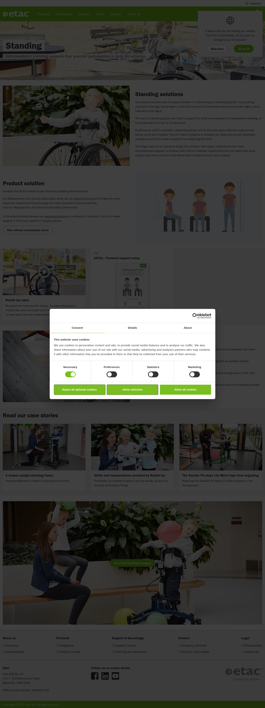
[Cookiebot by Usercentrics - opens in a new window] (195, 316)
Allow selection (132, 389)
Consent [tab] (77, 327)
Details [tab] (132, 327)
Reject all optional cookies (79, 389)
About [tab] (188, 327)
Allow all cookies (185, 389)
